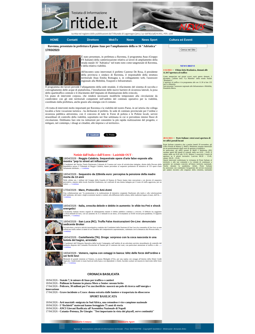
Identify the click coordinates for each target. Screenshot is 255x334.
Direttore (93, 39)
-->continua (84, 168)
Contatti (72, 39)
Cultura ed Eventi (180, 39)
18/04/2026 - (107, 160)
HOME (54, 39)
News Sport (149, 39)
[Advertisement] (103, 126)
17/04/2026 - (87, 190)
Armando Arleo (180, 329)
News (130, 39)
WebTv (113, 39)
